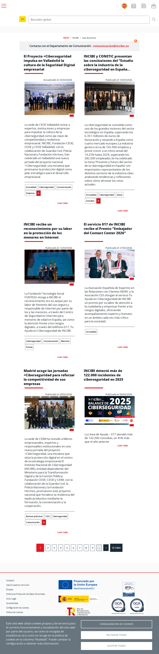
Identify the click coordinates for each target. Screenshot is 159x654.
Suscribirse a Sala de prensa (135, 41)
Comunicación (33, 522)
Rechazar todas (116, 634)
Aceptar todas (116, 645)
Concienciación (64, 187)
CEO (48, 516)
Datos (119, 194)
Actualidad (31, 187)
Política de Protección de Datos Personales (25, 594)
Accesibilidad (12, 603)
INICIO (66, 37)
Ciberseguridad (46, 187)
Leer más (63, 203)
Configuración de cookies (17, 607)
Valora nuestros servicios (17, 585)
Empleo (9, 589)
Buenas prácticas (34, 516)
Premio (29, 347)
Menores (65, 341)
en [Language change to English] (22, 19)
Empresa (30, 193)
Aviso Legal (11, 598)
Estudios (90, 200)
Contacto (10, 580)
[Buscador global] (89, 20)
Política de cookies (14, 612)
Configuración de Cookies (116, 624)
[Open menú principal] (3, 5)
